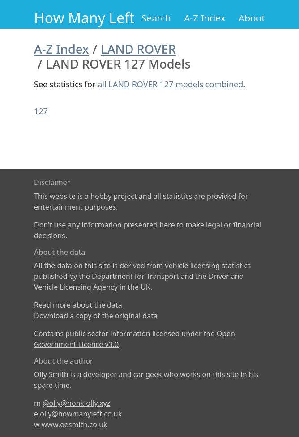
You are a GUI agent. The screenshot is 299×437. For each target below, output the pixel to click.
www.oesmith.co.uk (74, 424)
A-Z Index (204, 18)
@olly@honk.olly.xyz (76, 403)
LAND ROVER (138, 49)
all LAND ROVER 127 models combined (170, 84)
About (252, 18)
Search (156, 18)
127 (41, 111)
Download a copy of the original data (96, 316)
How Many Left (84, 17)
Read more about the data (78, 305)
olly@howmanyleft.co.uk (81, 414)
